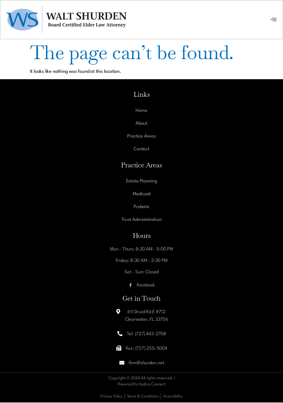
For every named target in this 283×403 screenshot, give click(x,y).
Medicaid (141, 194)
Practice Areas (141, 136)
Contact (141, 149)
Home (141, 111)
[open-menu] (273, 20)
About (141, 124)
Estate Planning (141, 181)
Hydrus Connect (152, 385)
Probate (141, 207)
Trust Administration (142, 220)
